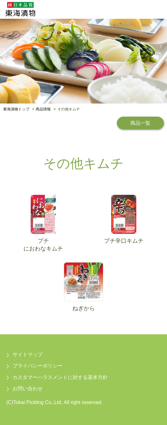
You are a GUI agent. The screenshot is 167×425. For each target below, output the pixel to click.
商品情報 (43, 109)
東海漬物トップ (16, 109)
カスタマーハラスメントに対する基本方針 (60, 377)
